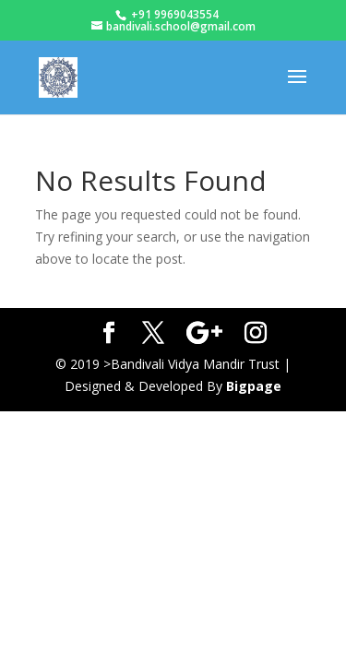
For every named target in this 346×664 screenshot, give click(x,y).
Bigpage (253, 386)
